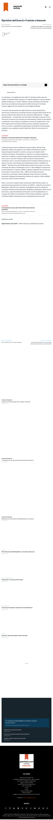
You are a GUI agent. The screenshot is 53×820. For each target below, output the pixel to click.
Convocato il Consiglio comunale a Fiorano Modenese (17, 607)
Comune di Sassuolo (9, 17)
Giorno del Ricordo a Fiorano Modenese (12, 26)
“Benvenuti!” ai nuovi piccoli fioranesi (12, 579)
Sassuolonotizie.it (10, 722)
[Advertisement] (26, 679)
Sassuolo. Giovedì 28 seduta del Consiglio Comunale (19, 137)
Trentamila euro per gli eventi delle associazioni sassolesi (18, 208)
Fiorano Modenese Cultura (7, 577)
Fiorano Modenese (5, 605)
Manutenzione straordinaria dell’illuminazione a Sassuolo (18, 519)
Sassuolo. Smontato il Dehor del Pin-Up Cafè (14, 635)
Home (3, 17)
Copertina (4, 550)
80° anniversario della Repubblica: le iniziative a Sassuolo (18, 551)
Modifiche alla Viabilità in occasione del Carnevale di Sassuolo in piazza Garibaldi (40, 343)
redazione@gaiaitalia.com (29, 797)
